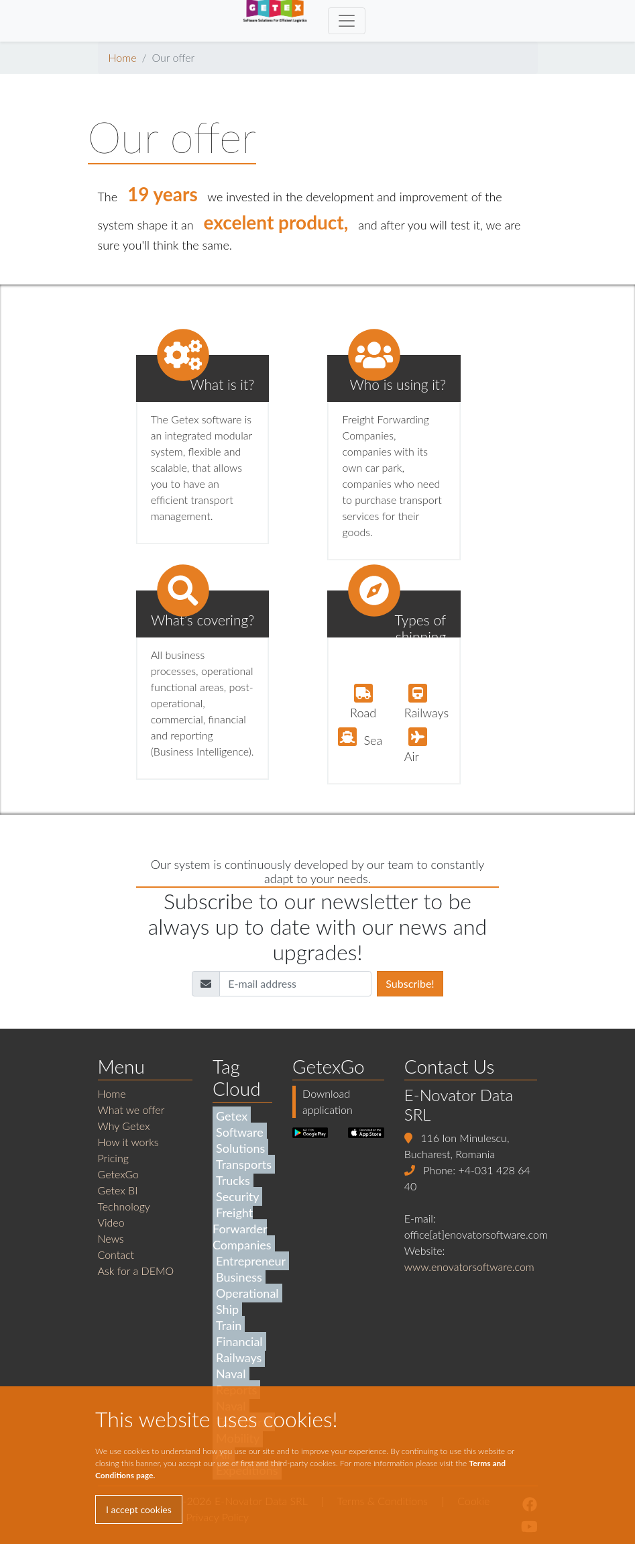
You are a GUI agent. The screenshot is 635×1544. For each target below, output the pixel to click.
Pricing (113, 1157)
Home (123, 57)
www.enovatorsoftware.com (469, 1266)
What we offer (131, 1109)
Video (111, 1222)
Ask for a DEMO (136, 1270)
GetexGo (118, 1174)
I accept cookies (139, 1509)
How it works (128, 1141)
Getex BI (118, 1190)
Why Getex (124, 1125)
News (111, 1238)
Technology (124, 1206)
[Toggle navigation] (346, 20)
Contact (116, 1254)
